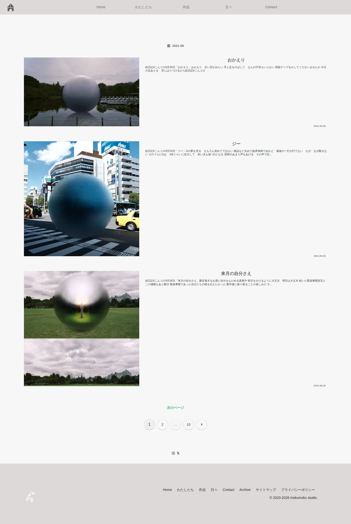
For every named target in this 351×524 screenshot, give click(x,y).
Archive (245, 490)
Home (167, 490)
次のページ (175, 408)
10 (188, 424)
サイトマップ (266, 490)
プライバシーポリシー (298, 490)
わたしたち (185, 490)
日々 (214, 490)
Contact (228, 490)
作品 (202, 490)
